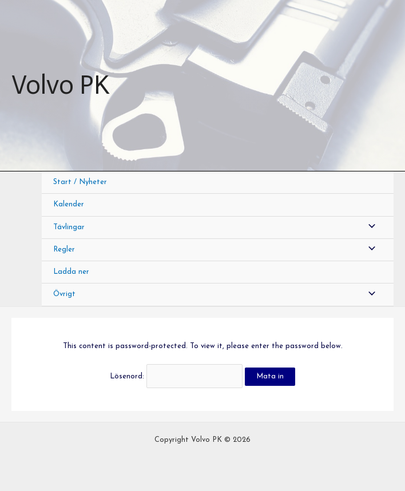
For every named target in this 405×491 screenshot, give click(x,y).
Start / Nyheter (80, 182)
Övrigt (64, 294)
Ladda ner (71, 272)
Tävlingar (69, 227)
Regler (64, 249)
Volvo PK (60, 85)
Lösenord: (176, 376)
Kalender (68, 204)
